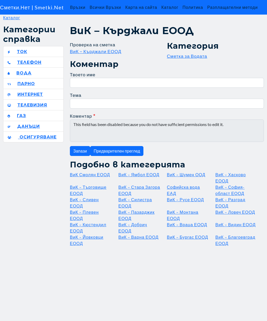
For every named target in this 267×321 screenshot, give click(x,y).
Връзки (78, 7)
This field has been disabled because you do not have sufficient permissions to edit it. (167, 130)
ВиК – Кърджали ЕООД (96, 51)
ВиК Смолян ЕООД (90, 174)
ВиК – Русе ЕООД (185, 199)
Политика (193, 7)
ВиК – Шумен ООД (186, 174)
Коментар (81, 116)
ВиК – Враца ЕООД (187, 224)
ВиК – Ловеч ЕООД (235, 212)
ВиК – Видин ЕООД (235, 224)
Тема (75, 95)
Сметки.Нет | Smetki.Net (32, 7)
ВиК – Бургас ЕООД (187, 237)
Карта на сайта (141, 7)
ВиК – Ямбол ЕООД (138, 174)
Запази (80, 150)
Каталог (169, 7)
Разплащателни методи (232, 7)
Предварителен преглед (117, 150)
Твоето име (82, 74)
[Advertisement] (167, 283)
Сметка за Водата (187, 56)
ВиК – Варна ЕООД (138, 237)
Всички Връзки (105, 7)
